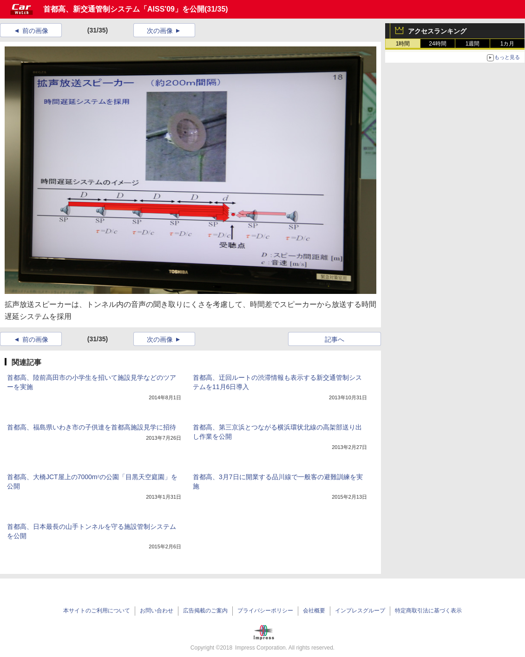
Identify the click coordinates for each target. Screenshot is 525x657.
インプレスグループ (360, 610)
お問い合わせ (156, 610)
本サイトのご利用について (96, 610)
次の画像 (160, 30)
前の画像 (35, 30)
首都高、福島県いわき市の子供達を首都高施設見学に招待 (91, 427)
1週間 (473, 43)
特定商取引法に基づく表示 (428, 610)
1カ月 (507, 43)
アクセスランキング (437, 31)
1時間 (403, 43)
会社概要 (314, 610)
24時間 (437, 43)
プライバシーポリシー (265, 610)
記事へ (334, 339)
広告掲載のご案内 (205, 610)
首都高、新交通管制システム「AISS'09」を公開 (123, 9)
